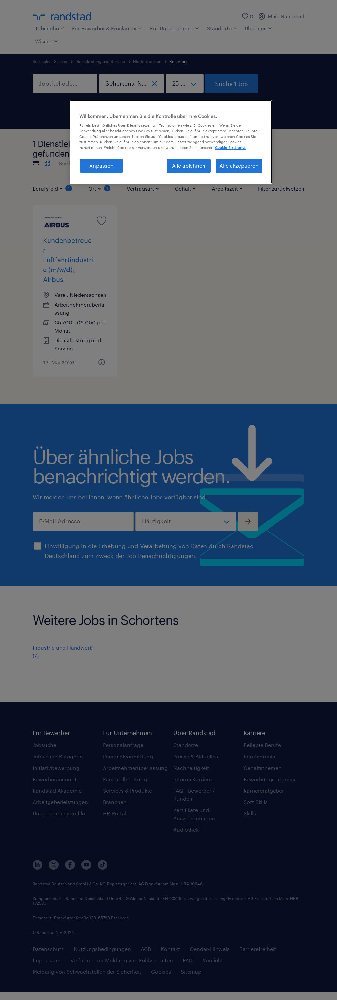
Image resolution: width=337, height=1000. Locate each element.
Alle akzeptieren (239, 166)
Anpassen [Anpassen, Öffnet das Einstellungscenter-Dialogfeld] (101, 166)
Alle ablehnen (188, 166)
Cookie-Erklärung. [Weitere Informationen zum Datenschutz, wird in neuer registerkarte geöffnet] (230, 147)
